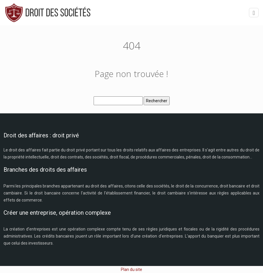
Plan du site (131, 269)
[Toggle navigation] (254, 13)
